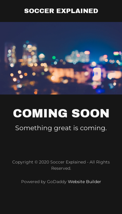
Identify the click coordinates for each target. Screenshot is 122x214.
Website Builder (84, 181)
